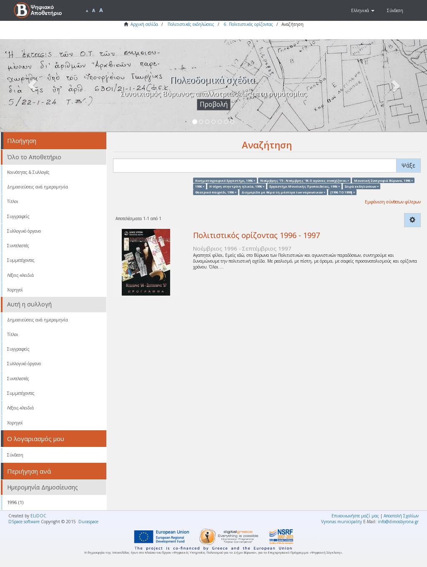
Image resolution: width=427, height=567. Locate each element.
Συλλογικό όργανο (24, 231)
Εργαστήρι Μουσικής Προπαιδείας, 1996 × (304, 186)
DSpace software (24, 521)
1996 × (199, 186)
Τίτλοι (12, 201)
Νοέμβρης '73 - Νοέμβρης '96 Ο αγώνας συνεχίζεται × (304, 180)
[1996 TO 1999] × (342, 192)
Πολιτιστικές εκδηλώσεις (191, 24)
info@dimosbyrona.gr (398, 521)
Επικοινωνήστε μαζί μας (355, 516)
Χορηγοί (15, 290)
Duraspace (88, 521)
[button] (363, 10)
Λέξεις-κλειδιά (20, 275)
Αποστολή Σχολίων (401, 516)
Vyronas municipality (341, 521)
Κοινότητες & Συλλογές (28, 172)
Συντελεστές (18, 245)
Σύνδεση (15, 455)
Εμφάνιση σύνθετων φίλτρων (393, 202)
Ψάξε (408, 165)
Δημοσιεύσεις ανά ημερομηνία (37, 187)
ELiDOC (38, 516)
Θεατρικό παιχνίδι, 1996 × (215, 192)
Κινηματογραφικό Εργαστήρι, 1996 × (225, 180)
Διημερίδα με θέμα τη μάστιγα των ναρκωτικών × (283, 192)
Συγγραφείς (18, 216)
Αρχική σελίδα (144, 24)
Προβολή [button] (214, 104)
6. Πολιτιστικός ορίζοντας (248, 24)
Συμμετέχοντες (21, 260)
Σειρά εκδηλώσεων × (362, 186)
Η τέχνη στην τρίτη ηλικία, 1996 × (236, 186)
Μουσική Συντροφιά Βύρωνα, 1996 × (383, 180)
